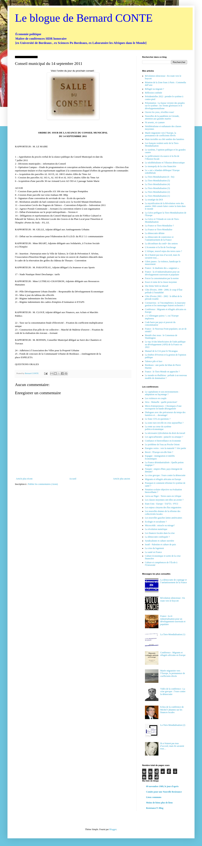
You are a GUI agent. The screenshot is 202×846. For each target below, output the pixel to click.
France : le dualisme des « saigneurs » (162, 268)
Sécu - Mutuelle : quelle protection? (161, 402)
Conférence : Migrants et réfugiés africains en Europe (173, 653)
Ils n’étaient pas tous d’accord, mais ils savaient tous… (172, 746)
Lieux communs (153, 797)
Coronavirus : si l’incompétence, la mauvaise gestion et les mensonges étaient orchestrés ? (165, 304)
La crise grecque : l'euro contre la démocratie (165, 475)
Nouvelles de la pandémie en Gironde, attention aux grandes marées (162, 117)
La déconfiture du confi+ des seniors (161, 243)
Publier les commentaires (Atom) (43, 484)
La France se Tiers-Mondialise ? (159, 225)
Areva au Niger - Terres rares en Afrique (163, 496)
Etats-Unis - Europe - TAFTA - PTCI (161, 503)
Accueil (72, 478)
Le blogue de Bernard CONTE (84, 18)
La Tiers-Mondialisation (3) (157, 188)
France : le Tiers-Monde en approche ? (162, 371)
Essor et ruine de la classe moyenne (161, 282)
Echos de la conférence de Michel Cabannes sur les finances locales (172, 710)
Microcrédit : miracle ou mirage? (160, 525)
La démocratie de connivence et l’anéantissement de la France (159, 238)
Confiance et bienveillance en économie (163, 440)
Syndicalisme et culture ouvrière (159, 540)
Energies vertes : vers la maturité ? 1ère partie (165, 448)
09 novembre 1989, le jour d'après (162, 786)
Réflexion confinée (153, 92)
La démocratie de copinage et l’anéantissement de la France (173, 581)
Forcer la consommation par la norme (162, 278)
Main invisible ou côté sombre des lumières (164, 139)
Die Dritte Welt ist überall (156, 286)
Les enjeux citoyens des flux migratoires (163, 507)
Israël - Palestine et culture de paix (160, 544)
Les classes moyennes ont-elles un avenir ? (164, 500)
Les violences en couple (155, 398)
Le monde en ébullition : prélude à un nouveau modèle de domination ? (166, 376)
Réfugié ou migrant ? (154, 89)
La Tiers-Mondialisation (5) (157, 180)
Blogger (112, 829)
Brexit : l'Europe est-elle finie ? (159, 452)
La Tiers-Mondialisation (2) (157, 192)
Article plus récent (24, 478)
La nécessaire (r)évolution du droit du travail (165, 433)
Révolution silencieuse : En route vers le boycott (172, 599)
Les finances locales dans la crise (160, 533)
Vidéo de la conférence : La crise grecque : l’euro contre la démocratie (173, 691)
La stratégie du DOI (154, 199)
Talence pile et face (153, 361)
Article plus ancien (121, 478)
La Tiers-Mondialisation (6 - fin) (159, 177)
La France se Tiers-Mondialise (158, 229)
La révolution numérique (156, 529)
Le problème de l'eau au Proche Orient (162, 444)
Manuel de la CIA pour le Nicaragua (161, 351)
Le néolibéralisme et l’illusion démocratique (165, 162)
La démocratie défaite (155, 233)
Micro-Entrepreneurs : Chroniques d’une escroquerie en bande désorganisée (163, 407)
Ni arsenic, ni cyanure (155, 122)
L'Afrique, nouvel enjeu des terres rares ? (163, 251)
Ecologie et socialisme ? (156, 521)
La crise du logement (154, 548)
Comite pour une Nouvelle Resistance (164, 791)
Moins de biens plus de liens (159, 802)
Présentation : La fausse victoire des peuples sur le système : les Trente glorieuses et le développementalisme (165, 106)
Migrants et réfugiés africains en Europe (163, 479)
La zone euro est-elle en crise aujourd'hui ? (164, 423)
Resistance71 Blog (154, 808)
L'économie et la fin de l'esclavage (160, 247)
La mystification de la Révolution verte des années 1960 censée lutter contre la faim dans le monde (165, 206)
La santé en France (153, 552)
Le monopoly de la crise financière (160, 166)
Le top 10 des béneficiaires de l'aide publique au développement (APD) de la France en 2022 (165, 344)
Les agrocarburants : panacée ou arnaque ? (164, 437)
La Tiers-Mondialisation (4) (157, 184)
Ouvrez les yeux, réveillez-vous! (159, 112)
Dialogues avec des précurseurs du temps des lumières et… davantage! (165, 413)
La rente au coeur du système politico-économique (158, 427)
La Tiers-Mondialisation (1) (157, 196)
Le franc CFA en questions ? (157, 419)
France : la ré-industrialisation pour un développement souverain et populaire (162, 273)
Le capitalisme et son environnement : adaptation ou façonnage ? (162, 393)
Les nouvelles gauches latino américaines (163, 517)
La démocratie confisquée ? (157, 537)
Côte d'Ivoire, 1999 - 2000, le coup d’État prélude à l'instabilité (163, 291)
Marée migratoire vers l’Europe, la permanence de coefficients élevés (160, 134)
